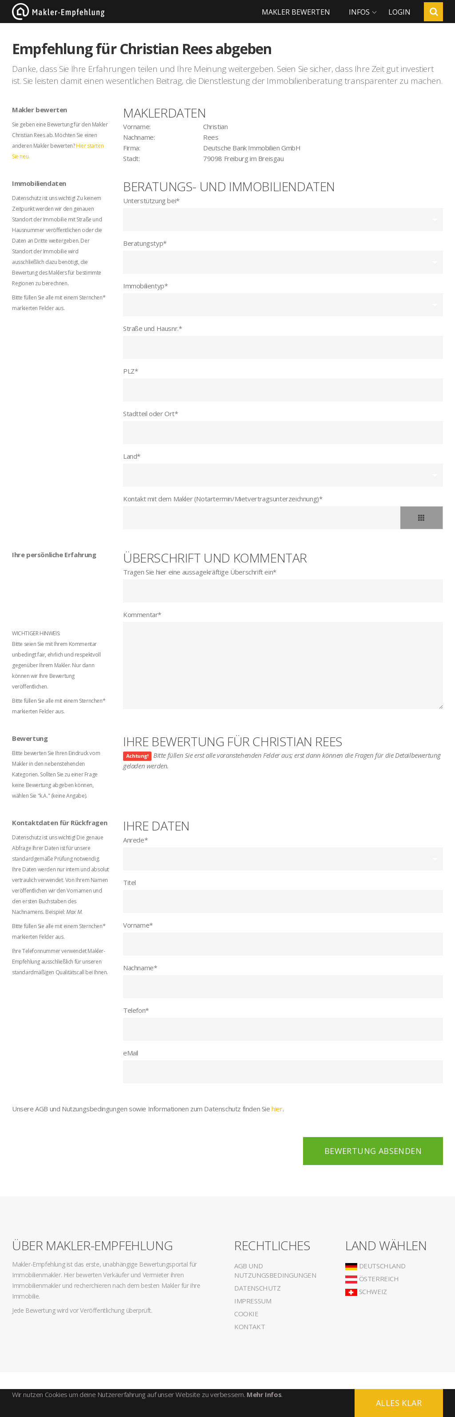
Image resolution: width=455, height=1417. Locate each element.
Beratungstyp (145, 243)
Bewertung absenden (373, 1150)
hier (276, 1108)
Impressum (252, 1300)
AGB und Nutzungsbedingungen (275, 1270)
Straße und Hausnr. (152, 328)
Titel (129, 882)
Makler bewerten (296, 12)
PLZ (130, 370)
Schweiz (366, 1291)
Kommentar (142, 614)
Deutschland (375, 1265)
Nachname (140, 967)
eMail (130, 1052)
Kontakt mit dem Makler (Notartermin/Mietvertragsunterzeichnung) (222, 498)
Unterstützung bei (151, 200)
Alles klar (399, 1402)
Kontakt (249, 1326)
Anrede (135, 839)
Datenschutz (257, 1287)
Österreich (372, 1278)
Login (399, 12)
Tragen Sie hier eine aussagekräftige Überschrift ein (199, 571)
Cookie (246, 1313)
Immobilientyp (145, 285)
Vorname (138, 925)
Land (131, 456)
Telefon (136, 1010)
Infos (359, 12)
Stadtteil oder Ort (150, 413)
